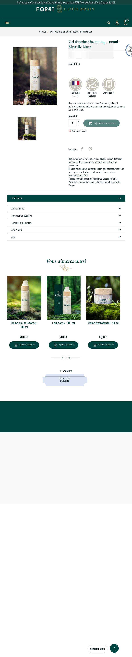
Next (69, 357)
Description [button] (67, 198)
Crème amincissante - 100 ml (24, 325)
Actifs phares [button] (67, 208)
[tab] (66, 198)
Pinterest (90, 149)
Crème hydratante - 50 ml (103, 323)
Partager (82, 149)
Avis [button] (67, 237)
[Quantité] (72, 123)
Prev (63, 357)
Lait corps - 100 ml (63, 323)
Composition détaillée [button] (67, 216)
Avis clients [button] (67, 230)
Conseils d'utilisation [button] (67, 223)
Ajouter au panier (102, 123)
